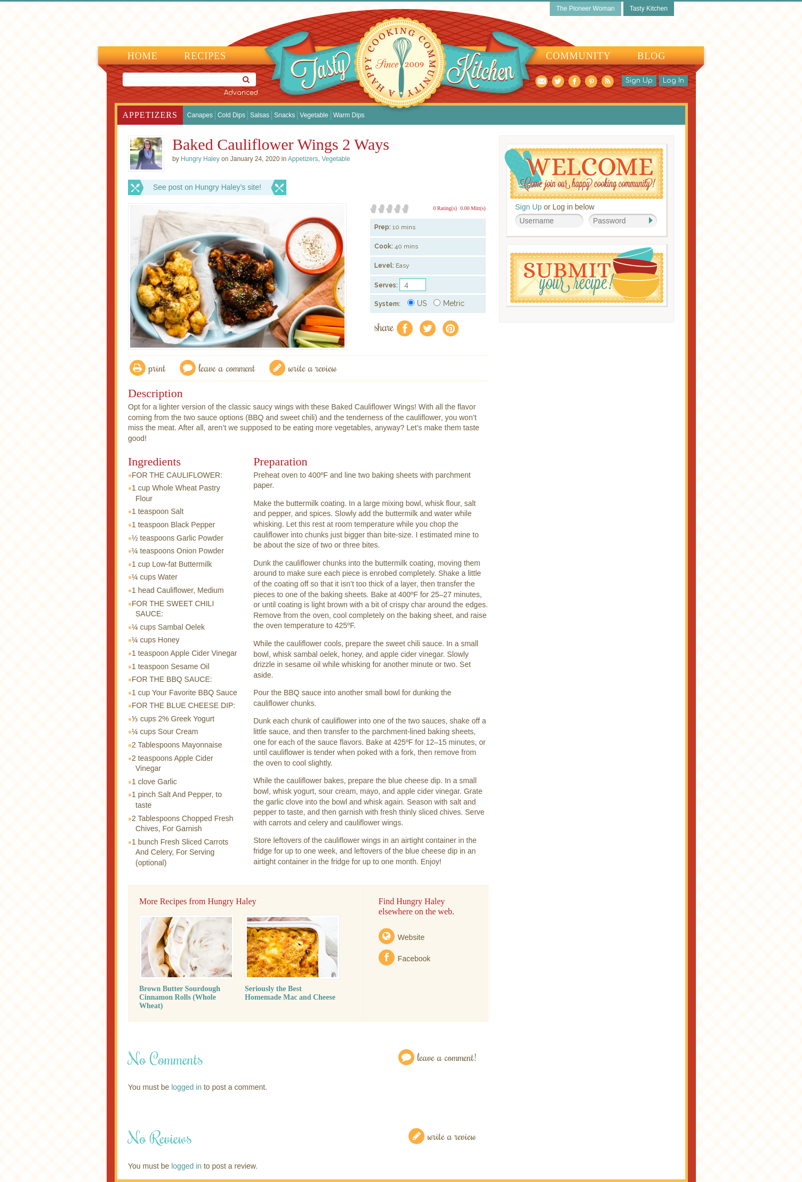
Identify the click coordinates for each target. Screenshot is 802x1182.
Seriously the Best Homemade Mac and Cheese (290, 993)
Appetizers (150, 114)
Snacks (284, 115)
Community (578, 56)
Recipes (205, 56)
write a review (312, 367)
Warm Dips (349, 115)
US (417, 303)
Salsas (259, 115)
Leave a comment (227, 367)
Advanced (241, 93)
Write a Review (452, 1136)
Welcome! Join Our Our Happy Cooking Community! (583, 173)
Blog (651, 56)
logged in (186, 1087)
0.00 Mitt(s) (473, 208)
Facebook (414, 958)
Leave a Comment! (447, 1057)
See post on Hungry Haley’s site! (207, 187)
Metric (449, 303)
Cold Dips (231, 115)
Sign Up (639, 80)
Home (142, 56)
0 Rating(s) (445, 208)
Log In (673, 80)
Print (157, 367)
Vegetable (314, 115)
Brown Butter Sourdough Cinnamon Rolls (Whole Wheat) (179, 997)
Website (411, 937)
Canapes (200, 115)
